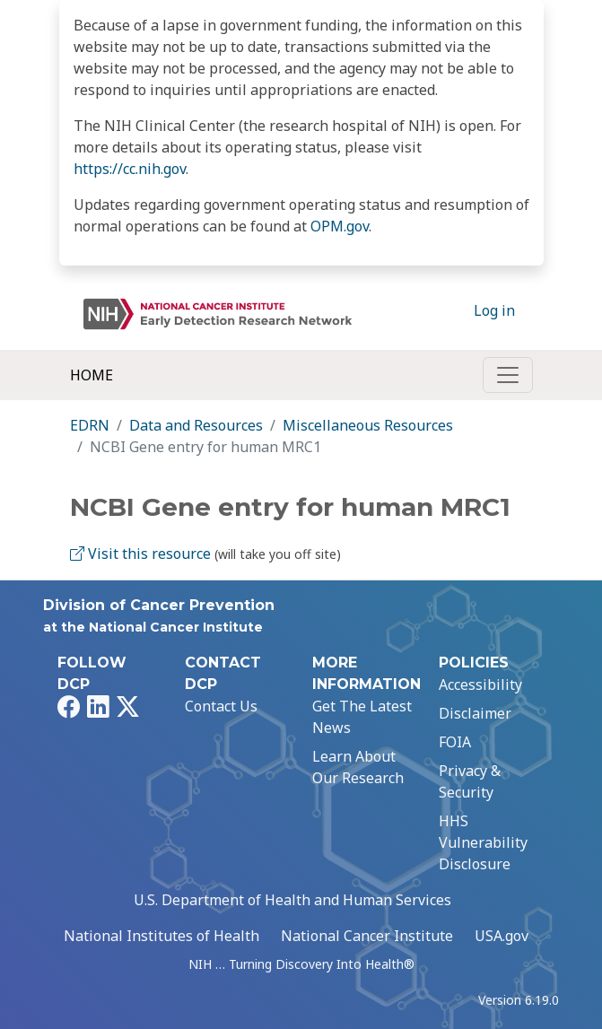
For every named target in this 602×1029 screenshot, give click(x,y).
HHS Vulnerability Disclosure (483, 842)
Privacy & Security (470, 781)
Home (91, 375)
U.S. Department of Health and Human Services (292, 900)
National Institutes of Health (161, 936)
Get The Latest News (362, 716)
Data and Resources (196, 425)
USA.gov (501, 936)
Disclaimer (475, 713)
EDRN (89, 425)
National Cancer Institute (367, 936)
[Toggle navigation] (508, 375)
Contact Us (221, 706)
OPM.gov (339, 226)
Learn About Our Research (358, 767)
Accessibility (480, 684)
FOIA (455, 742)
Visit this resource (140, 553)
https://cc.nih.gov (130, 169)
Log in (494, 310)
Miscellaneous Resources (368, 425)
